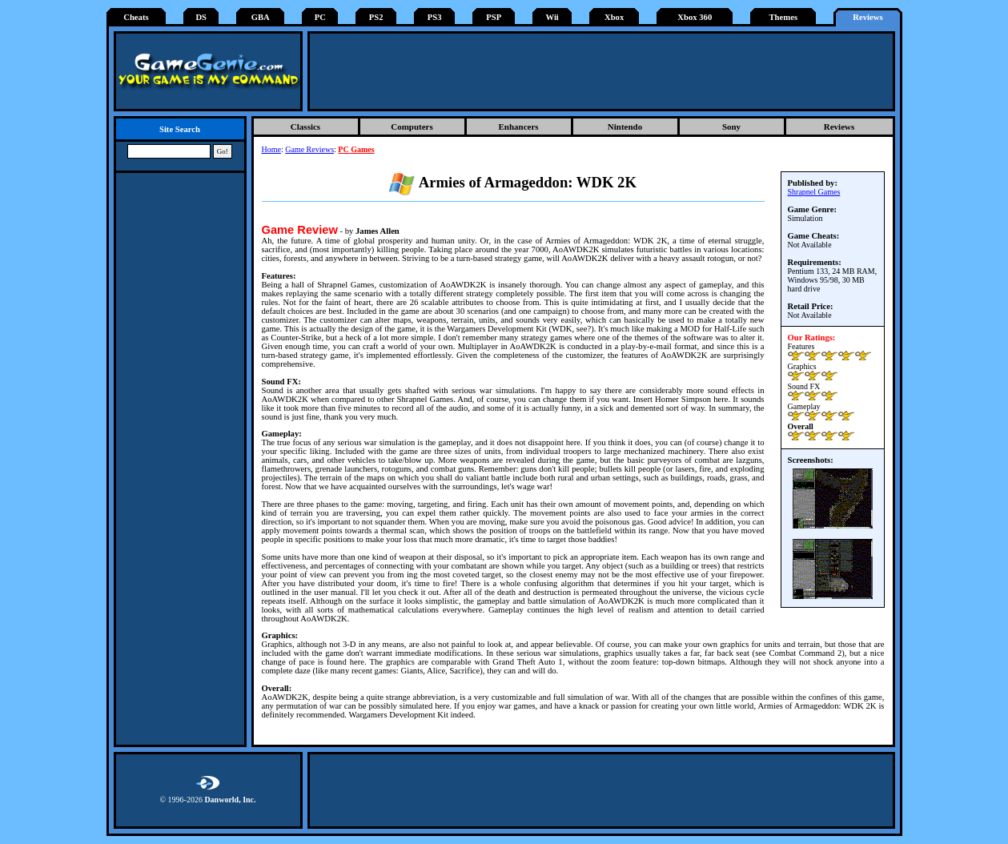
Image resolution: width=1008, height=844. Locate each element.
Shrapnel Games (814, 191)
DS (201, 17)
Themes (783, 17)
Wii (551, 17)
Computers (412, 126)
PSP (493, 17)
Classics (305, 126)
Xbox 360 (694, 17)
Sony (731, 126)
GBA (260, 17)
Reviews (867, 17)
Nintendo (625, 126)
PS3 (435, 17)
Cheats (135, 17)
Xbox (614, 17)
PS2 (376, 17)
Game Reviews (309, 149)
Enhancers (518, 126)
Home (271, 149)
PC (320, 17)
